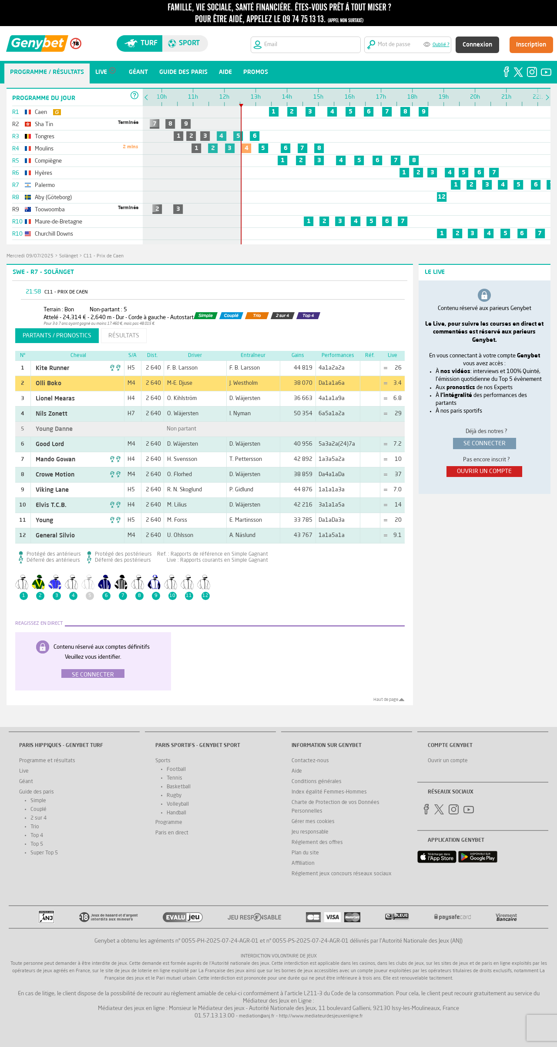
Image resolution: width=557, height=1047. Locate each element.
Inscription (531, 45)
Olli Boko (48, 383)
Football (176, 769)
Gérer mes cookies (313, 821)
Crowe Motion (55, 475)
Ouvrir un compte (448, 761)
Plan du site (305, 853)
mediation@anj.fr (257, 1016)
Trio (34, 827)
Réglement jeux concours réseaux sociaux (342, 874)
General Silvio (55, 536)
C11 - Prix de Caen (104, 256)
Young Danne (54, 429)
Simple (38, 801)
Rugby (174, 795)
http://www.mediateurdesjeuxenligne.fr (321, 1016)
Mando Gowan (55, 460)
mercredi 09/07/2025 (30, 256)
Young (44, 520)
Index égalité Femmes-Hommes (329, 792)
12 (442, 197)
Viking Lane (52, 490)
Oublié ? (441, 45)
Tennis (174, 778)
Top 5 (36, 844)
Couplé (38, 809)
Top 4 (36, 835)
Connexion (477, 45)
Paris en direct (171, 833)
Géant (26, 781)
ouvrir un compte (484, 471)
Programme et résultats (47, 761)
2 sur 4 (38, 818)
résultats (123, 336)
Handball (176, 813)
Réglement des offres (317, 842)
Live (24, 771)
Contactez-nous (310, 761)
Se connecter (93, 675)
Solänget (68, 256)
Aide (297, 771)
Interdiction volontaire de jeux (279, 956)
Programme (168, 822)
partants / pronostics (57, 336)
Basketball (179, 787)
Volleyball (178, 804)
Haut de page (385, 699)
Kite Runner (52, 368)
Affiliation (303, 863)
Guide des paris (36, 792)
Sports (163, 761)
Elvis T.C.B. (51, 505)
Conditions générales (317, 781)
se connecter (484, 443)
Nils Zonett (51, 414)
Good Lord (50, 444)
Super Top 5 (44, 853)
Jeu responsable (310, 832)
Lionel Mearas (55, 399)
